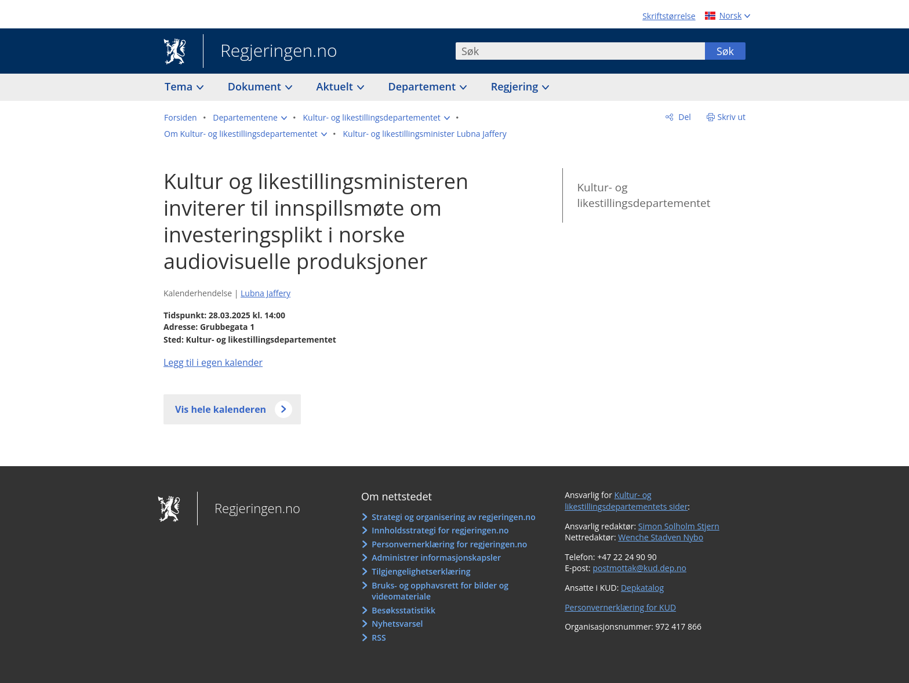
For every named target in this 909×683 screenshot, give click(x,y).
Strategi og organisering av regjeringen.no (454, 516)
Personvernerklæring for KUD (620, 607)
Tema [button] (180, 86)
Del (684, 116)
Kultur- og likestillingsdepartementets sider (626, 500)
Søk (725, 51)
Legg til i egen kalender (213, 362)
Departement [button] (423, 86)
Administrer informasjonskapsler (436, 557)
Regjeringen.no (270, 51)
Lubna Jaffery (265, 293)
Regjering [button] (516, 86)
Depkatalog (642, 587)
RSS (379, 637)
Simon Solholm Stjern (678, 526)
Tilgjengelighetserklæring (421, 571)
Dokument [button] (256, 86)
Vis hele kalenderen (220, 409)
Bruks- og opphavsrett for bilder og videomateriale (440, 591)
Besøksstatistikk (403, 610)
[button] (250, 117)
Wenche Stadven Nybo (660, 537)
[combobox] (580, 51)
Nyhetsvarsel (397, 623)
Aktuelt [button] (336, 86)
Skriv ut (732, 116)
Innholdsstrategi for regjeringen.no (440, 530)
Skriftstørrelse (668, 15)
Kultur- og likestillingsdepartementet (643, 195)
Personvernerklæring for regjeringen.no (449, 544)
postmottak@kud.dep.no (639, 567)
